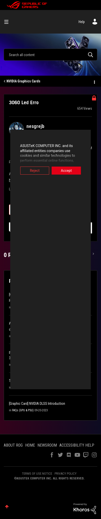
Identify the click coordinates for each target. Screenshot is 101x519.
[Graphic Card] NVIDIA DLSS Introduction (37, 404)
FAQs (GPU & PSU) (23, 410)
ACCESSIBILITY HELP (76, 445)
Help (82, 22)
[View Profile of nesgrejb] (35, 126)
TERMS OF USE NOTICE (37, 473)
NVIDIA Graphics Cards (23, 81)
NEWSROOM (47, 445)
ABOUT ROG (13, 445)
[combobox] (50, 55)
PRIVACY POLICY (66, 473)
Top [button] (7, 506)
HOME (30, 445)
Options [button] (94, 81)
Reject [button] (29, 171)
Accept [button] (71, 171)
